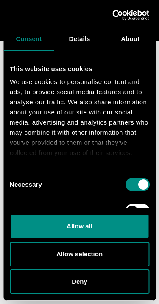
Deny (79, 281)
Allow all (79, 226)
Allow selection (79, 254)
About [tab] (130, 38)
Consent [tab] (29, 38)
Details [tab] (79, 38)
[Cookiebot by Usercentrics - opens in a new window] (113, 15)
